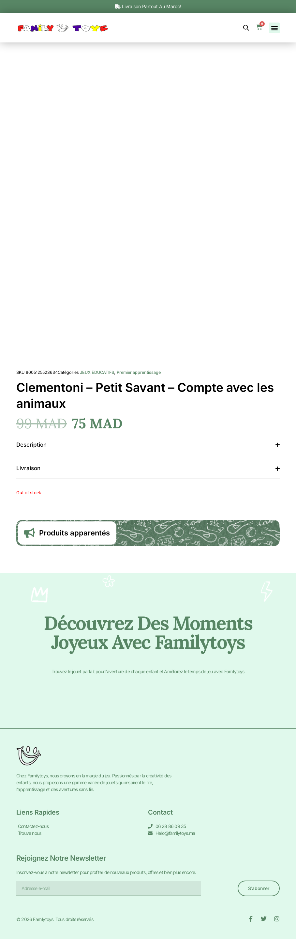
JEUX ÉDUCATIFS (97, 372)
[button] (274, 28)
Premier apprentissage (139, 372)
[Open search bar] (246, 28)
